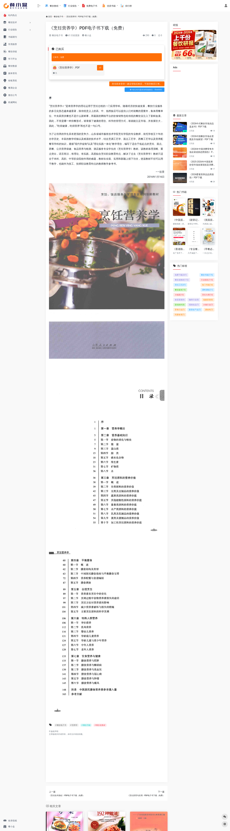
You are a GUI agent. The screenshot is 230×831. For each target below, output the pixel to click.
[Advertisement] (106, 757)
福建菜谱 (208, 300)
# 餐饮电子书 (60, 725)
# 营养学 (73, 725)
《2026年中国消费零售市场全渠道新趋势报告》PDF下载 (201, 151)
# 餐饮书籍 (86, 725)
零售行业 (180, 310)
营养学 (58, 106)
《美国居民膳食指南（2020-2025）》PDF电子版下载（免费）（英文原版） (209, 219)
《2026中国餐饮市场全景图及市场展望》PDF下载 (201, 138)
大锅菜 (179, 295)
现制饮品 (194, 305)
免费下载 (181, 275)
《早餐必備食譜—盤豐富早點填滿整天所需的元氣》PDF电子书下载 (209, 249)
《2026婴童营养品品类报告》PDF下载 (201, 176)
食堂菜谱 (180, 300)
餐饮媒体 (180, 290)
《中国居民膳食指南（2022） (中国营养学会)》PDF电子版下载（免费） (179, 219)
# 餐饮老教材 (100, 725)
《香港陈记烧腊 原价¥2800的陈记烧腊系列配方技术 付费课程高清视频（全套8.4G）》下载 (179, 249)
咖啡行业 (194, 300)
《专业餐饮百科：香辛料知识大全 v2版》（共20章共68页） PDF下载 (194, 249)
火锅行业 (208, 305)
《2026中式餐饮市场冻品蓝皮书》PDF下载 (201, 125)
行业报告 (207, 280)
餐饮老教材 (182, 280)
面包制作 (180, 305)
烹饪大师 (207, 295)
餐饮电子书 (58, 17)
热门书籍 (207, 285)
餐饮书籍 (207, 275)
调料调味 (207, 290)
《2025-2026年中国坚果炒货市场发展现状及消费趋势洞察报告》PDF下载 (201, 163)
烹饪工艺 (180, 285)
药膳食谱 (180, 315)
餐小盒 (86, 35)
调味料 (209, 310)
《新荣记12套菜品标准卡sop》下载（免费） (194, 219)
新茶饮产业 (195, 310)
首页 (50, 17)
